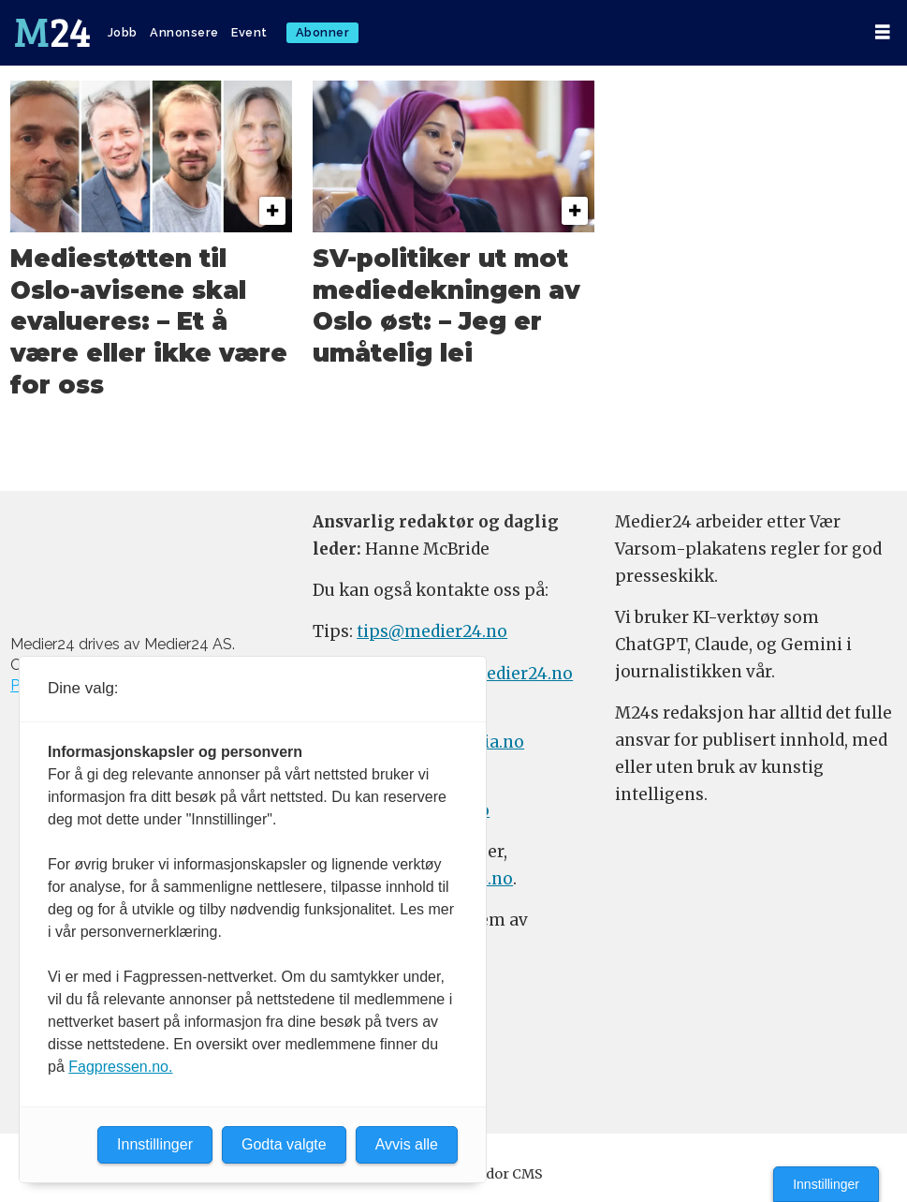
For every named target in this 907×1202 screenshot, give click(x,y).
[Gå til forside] (52, 33)
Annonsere (184, 32)
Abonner (323, 32)
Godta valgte (284, 1144)
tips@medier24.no (432, 631)
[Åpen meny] (883, 32)
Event (249, 32)
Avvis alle (406, 1144)
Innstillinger (826, 1184)
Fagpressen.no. (120, 1067)
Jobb (123, 32)
